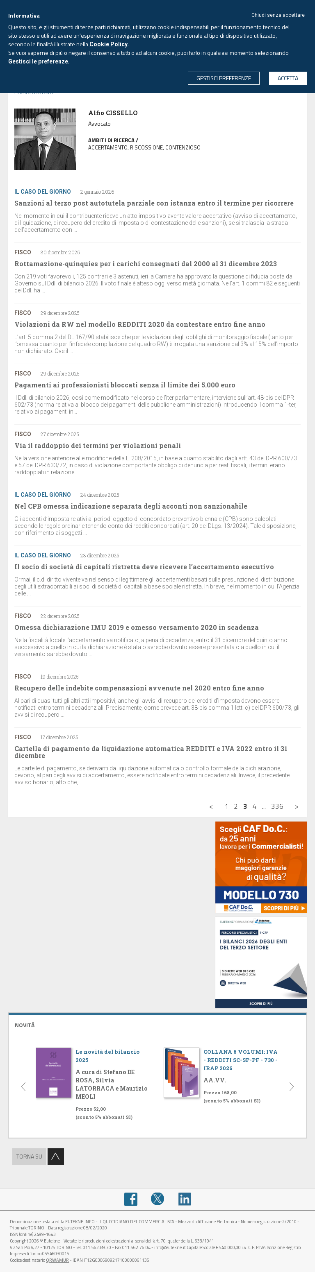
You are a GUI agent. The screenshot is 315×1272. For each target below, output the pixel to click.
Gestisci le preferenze (38, 61)
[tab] (157, 1024)
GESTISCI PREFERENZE (223, 78)
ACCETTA (288, 78)
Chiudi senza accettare (278, 15)
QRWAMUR (57, 1260)
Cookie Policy (108, 44)
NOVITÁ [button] (24, 1025)
